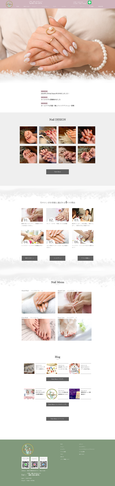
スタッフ (82, 6)
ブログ (54, 6)
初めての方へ (27, 6)
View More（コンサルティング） (57, 404)
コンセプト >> (57, 258)
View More (57, 171)
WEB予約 (100, 6)
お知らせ (62, 456)
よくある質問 (81, 451)
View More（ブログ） (57, 379)
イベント (73, 6)
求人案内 (91, 6)
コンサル (64, 6)
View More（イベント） (57, 418)
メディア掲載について (64, 459)
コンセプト (62, 449)
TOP (17, 6)
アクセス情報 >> (85, 258)
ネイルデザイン (45, 6)
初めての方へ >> (29, 258)
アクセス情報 (63, 451)
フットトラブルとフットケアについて (86, 449)
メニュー (62, 446)
